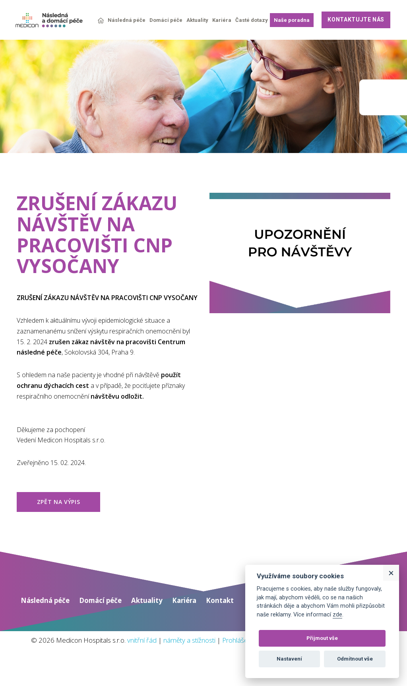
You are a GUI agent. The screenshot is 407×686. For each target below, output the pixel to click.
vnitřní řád (171, 656)
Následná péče (126, 20)
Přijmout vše (322, 638)
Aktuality (197, 20)
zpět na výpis (58, 517)
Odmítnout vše (355, 659)
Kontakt (232, 616)
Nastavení (289, 659)
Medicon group (383, 97)
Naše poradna (292, 20)
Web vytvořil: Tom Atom (352, 680)
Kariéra (221, 20)
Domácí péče (165, 20)
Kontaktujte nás (356, 19)
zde (337, 614)
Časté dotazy (251, 20)
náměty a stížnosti (225, 656)
